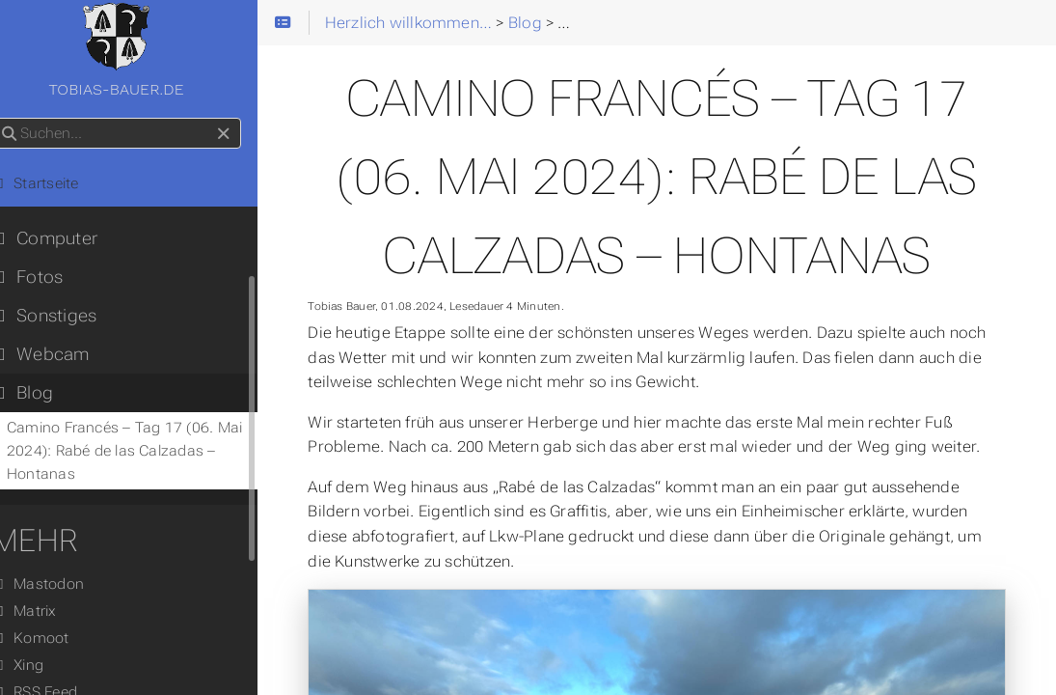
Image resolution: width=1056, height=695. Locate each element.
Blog (46, 393)
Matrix (48, 611)
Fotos (51, 277)
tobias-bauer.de (143, 50)
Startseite (59, 183)
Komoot (54, 638)
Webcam (64, 354)
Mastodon (61, 584)
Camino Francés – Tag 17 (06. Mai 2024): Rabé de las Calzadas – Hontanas (148, 451)
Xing (41, 665)
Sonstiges (68, 315)
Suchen (16, 118)
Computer (68, 238)
